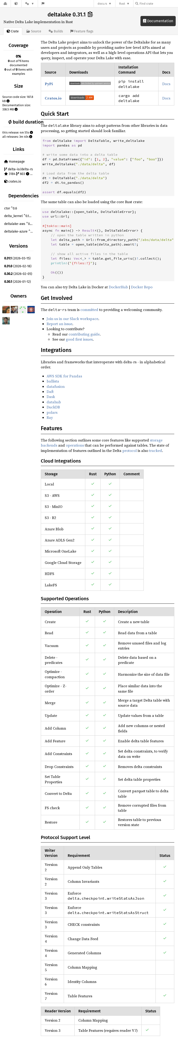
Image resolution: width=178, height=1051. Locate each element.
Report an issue (59, 323)
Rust (122, 3)
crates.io (12, 181)
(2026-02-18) (18, 266)
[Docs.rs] (5, 3)
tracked (155, 450)
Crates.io (53, 98)
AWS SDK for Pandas (64, 376)
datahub (54, 401)
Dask (51, 396)
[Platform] (30, 3)
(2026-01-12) (17, 282)
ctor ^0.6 (10, 208)
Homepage (14, 162)
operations (75, 445)
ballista (53, 381)
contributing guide (84, 334)
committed (89, 309)
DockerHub (118, 286)
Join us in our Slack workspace (72, 318)
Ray (50, 417)
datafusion (56, 386)
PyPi (49, 83)
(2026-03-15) (17, 258)
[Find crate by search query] (158, 3)
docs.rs (102, 3)
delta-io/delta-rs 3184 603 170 (19, 171)
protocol (129, 450)
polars (52, 412)
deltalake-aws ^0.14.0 (19, 224)
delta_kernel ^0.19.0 (18, 216)
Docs (166, 83)
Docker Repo (142, 286)
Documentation (158, 21)
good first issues (79, 339)
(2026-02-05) (18, 274)
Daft (50, 391)
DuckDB (53, 407)
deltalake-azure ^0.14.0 (19, 231)
